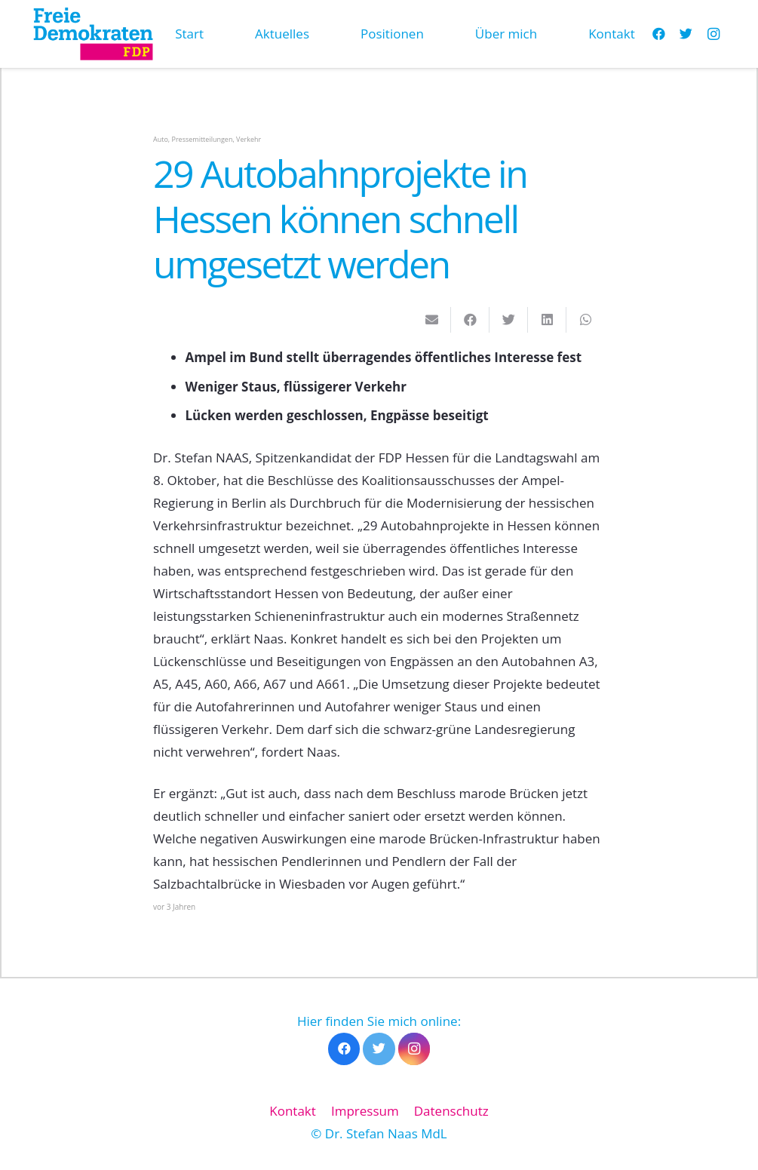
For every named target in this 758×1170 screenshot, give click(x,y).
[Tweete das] (508, 320)
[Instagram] (713, 34)
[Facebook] (344, 1049)
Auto (160, 139)
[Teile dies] (470, 320)
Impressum (365, 1110)
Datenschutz (451, 1110)
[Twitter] (686, 34)
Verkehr (248, 139)
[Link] (92, 34)
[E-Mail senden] (432, 320)
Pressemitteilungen (202, 139)
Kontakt (292, 1110)
